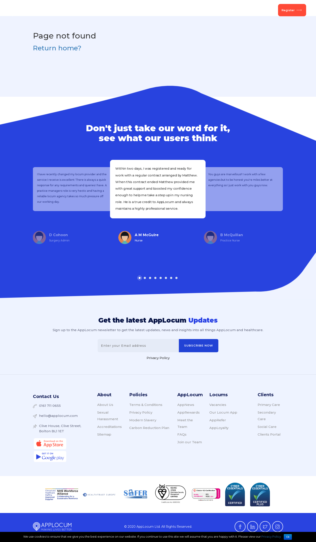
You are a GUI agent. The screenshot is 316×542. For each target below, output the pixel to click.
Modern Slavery (142, 421)
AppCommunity (170, 10)
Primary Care (269, 406)
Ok (287, 536)
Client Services (71, 10)
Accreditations (109, 428)
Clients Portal (269, 436)
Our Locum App (223, 414)
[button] (139, 278)
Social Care (267, 428)
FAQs (182, 436)
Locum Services (107, 10)
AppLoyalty (218, 429)
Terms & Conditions (145, 406)
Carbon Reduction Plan (149, 429)
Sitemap (104, 436)
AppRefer (217, 421)
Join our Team (189, 443)
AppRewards (188, 414)
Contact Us (46, 397)
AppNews (202, 10)
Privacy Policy (158, 359)
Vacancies (139, 10)
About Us (228, 10)
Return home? (57, 48)
